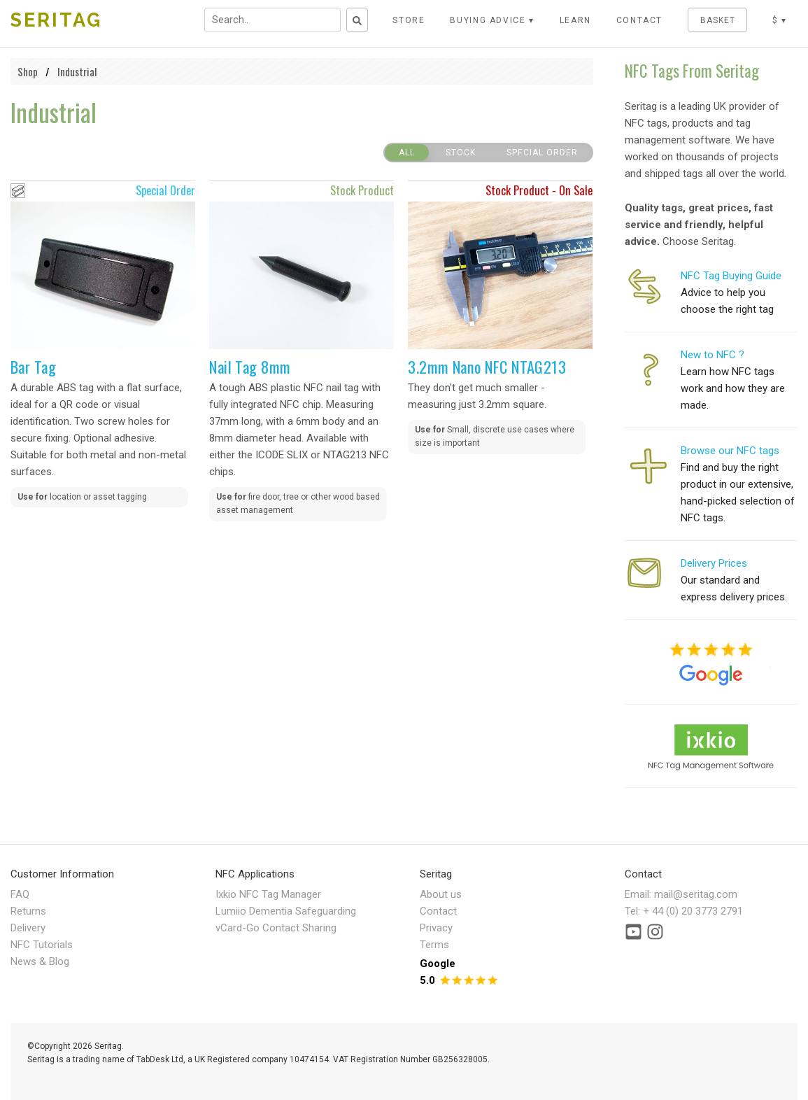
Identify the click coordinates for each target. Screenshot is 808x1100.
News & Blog (39, 961)
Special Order (542, 152)
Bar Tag (33, 367)
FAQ (19, 894)
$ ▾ (779, 20)
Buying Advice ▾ (492, 20)
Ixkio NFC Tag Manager (268, 894)
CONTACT (639, 20)
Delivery (27, 928)
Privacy (436, 928)
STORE (408, 20)
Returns (28, 911)
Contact (438, 911)
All (407, 152)
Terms (434, 944)
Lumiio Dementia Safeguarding (285, 911)
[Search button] (357, 20)
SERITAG (56, 20)
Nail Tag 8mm (249, 367)
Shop (27, 71)
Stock (461, 152)
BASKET (717, 20)
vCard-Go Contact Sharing (275, 928)
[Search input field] (272, 20)
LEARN (575, 20)
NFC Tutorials (41, 944)
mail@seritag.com (695, 894)
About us (441, 894)
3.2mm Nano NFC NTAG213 (487, 367)
